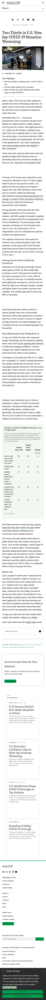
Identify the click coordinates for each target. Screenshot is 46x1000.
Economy (12, 742)
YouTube (16, 872)
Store (4, 907)
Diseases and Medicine (18, 647)
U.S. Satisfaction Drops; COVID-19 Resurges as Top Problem (22, 789)
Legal (4, 958)
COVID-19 (5, 647)
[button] (23, 631)
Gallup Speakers (8, 916)
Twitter (6, 872)
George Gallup (7, 888)
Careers (5, 896)
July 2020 (18, 163)
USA (22, 644)
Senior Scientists (8, 881)
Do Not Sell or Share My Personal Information (17, 961)
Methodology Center (9, 877)
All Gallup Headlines (33, 644)
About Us (5, 893)
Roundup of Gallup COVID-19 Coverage (20, 827)
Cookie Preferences (8, 951)
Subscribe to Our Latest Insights (13, 935)
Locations (5, 900)
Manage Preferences (22, 996)
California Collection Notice (11, 964)
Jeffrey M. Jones (13, 73)
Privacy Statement (8, 954)
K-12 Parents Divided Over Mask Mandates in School (21, 710)
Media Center (6, 912)
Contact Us (8, 923)
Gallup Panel (30, 622)
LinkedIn (3, 872)
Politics (31, 647)
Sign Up (39, 939)
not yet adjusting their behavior (30, 344)
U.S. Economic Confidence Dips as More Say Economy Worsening (20, 751)
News (4, 903)
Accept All (22, 992)
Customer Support (8, 919)
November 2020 (34, 163)
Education (13, 702)
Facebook (13, 872)
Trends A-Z (6, 884)
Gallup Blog (14, 822)
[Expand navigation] (3, 3)
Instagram (10, 872)
